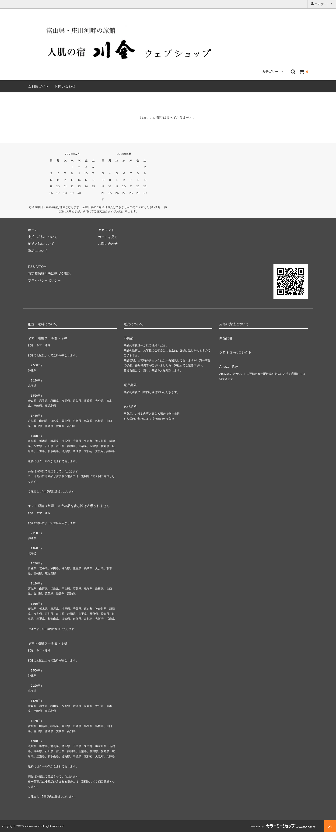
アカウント (321, 4)
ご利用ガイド (38, 86)
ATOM (41, 267)
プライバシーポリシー (44, 280)
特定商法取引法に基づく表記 (49, 273)
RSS (31, 267)
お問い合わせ (65, 86)
